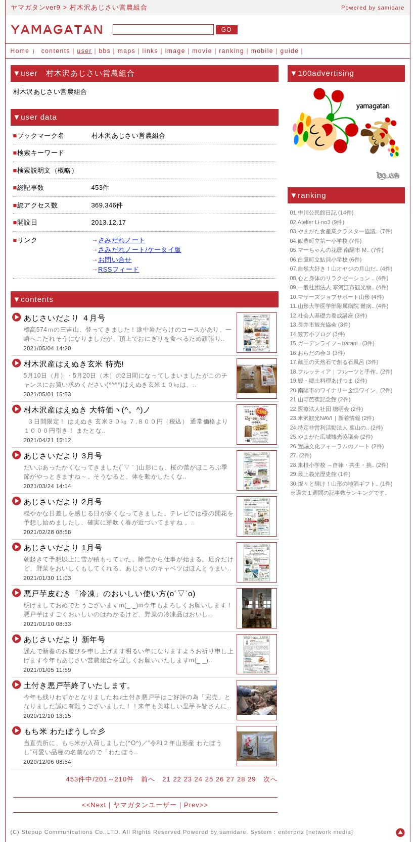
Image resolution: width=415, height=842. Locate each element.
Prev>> (196, 805)
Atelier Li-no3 (314, 222)
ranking (231, 51)
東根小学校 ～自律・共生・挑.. (336, 465)
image (175, 51)
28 (241, 779)
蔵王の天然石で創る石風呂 (331, 362)
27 (230, 779)
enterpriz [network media (314, 832)
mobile (262, 51)
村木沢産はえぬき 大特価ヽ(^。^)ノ (88, 409)
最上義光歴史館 (317, 474)
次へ (270, 779)
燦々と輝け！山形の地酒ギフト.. (338, 484)
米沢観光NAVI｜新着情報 (329, 418)
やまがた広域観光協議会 (328, 437)
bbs (105, 51)
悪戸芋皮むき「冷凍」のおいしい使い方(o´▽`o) (110, 593)
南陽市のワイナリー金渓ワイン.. (338, 390)
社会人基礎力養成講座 (325, 315)
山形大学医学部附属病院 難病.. (336, 306)
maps (126, 51)
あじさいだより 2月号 (63, 501)
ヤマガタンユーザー (145, 805)
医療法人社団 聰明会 (323, 409)
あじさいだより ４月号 (65, 317)
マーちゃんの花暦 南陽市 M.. (334, 250)
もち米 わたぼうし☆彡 (65, 731)
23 (187, 779)
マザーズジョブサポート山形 (334, 297)
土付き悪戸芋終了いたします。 (79, 685)
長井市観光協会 (317, 325)
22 (177, 779)
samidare (391, 8)
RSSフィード (118, 269)
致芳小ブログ (314, 334)
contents (55, 51)
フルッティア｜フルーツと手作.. (338, 372)
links (151, 51)
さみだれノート (122, 240)
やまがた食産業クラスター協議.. (338, 231)
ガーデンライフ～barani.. (329, 343)
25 (209, 779)
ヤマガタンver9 (36, 7)
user (84, 51)
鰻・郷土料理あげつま (325, 381)
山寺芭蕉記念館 (317, 399)
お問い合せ (115, 260)
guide (290, 51)
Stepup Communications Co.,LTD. (71, 832)
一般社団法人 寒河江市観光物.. (336, 287)
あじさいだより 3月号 (63, 455)
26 (220, 779)
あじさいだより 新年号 (65, 639)
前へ (148, 779)
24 (199, 779)
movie (202, 51)
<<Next (94, 805)
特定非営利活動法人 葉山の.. (333, 428)
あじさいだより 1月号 (63, 547)
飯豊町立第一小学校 (323, 241)
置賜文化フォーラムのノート (334, 446)
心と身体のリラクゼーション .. (336, 278)
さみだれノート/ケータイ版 (139, 249)
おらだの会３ (314, 353)
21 (166, 779)
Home (20, 51)
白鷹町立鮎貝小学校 (323, 259)
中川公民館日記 (317, 212)
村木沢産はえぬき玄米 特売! (74, 363)
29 (252, 779)
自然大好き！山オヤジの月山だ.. (338, 269)
